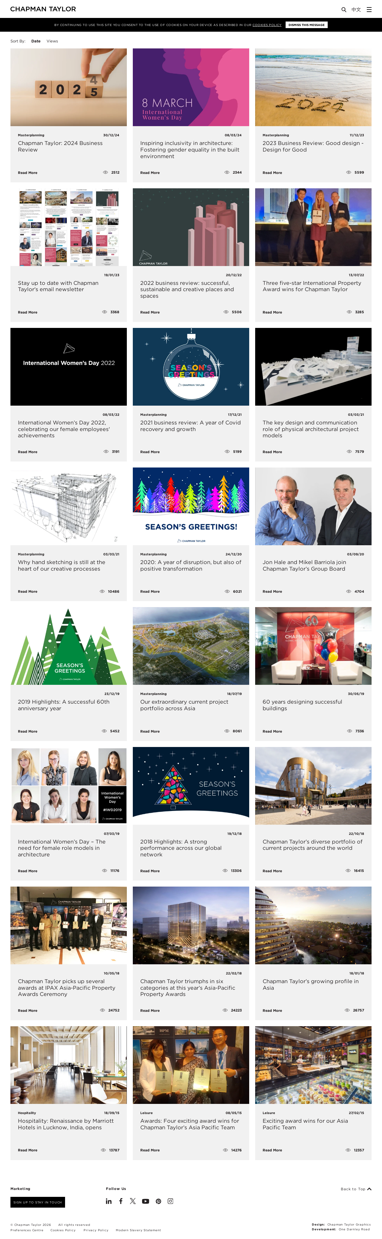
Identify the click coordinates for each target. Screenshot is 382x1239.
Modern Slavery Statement (138, 1230)
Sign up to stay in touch (37, 1202)
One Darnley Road (354, 1229)
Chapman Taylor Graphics (349, 1224)
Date (36, 41)
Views (52, 41)
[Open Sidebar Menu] (369, 9)
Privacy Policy (96, 1230)
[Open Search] (344, 11)
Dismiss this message (307, 25)
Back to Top (356, 1189)
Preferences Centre (26, 1230)
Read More (27, 173)
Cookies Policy (266, 25)
